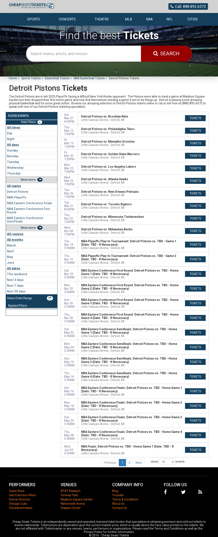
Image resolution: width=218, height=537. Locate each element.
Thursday (14, 173)
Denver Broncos (19, 499)
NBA (149, 19)
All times (13, 127)
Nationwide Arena (73, 503)
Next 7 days (15, 285)
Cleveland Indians (20, 508)
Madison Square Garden (77, 499)
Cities (193, 19)
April (10, 251)
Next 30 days (16, 291)
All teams (14, 186)
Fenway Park (69, 495)
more (32, 179)
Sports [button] (33, 19)
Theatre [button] (102, 19)
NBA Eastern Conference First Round (28, 210)
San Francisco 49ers (22, 495)
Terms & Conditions (125, 499)
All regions (15, 234)
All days (13, 144)
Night (11, 139)
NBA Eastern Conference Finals (29, 203)
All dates (13, 268)
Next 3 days (15, 280)
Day (10, 133)
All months (15, 239)
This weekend (17, 274)
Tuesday (13, 162)
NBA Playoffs (16, 197)
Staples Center (71, 508)
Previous (110, 462)
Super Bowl (16, 491)
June (10, 262)
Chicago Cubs (18, 503)
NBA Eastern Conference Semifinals (25, 219)
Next (139, 462)
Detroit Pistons (18, 191)
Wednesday (15, 167)
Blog (115, 491)
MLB (128, 19)
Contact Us (119, 508)
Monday (13, 156)
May (10, 257)
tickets (195, 118)
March (11, 245)
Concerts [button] (67, 19)
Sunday (12, 150)
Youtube (118, 495)
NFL (169, 19)
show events (168, 462)
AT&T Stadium (70, 491)
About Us (118, 503)
